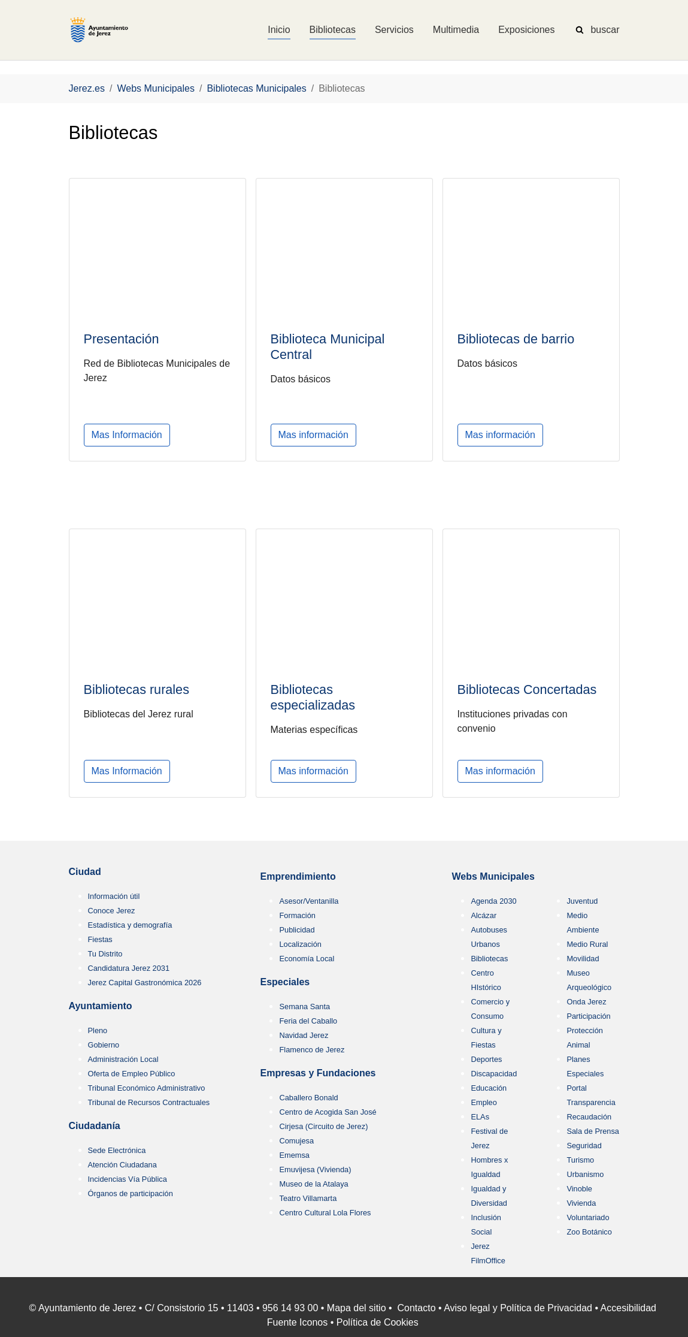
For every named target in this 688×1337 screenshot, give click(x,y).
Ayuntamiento (100, 1006)
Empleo (483, 1102)
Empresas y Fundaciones (317, 1073)
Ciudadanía (94, 1126)
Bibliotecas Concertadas (527, 690)
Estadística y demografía (130, 924)
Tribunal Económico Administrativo (146, 1088)
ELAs (480, 1116)
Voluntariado (587, 1217)
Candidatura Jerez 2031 (129, 968)
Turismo (580, 1159)
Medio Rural (587, 944)
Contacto (417, 1308)
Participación (588, 1016)
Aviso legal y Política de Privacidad (518, 1308)
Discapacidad (494, 1073)
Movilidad (582, 958)
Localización (300, 944)
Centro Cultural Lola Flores (325, 1212)
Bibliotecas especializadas (313, 697)
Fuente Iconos (297, 1322)
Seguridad (583, 1145)
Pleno (98, 1030)
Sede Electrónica (117, 1150)
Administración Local (123, 1059)
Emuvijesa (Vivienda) (315, 1169)
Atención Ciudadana (122, 1164)
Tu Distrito (105, 953)
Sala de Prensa (592, 1131)
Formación (297, 915)
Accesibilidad (628, 1308)
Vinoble (579, 1188)
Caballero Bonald (308, 1097)
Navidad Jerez (303, 1035)
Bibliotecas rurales (136, 689)
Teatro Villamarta (308, 1198)
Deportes (486, 1059)
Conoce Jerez (111, 910)
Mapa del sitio (356, 1308)
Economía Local (306, 958)
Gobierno (104, 1044)
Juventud (582, 901)
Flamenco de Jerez (311, 1049)
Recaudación (588, 1116)
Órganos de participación (130, 1193)
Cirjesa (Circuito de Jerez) (323, 1126)
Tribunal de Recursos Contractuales (149, 1102)
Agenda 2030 (493, 901)
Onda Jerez (586, 1001)
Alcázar (483, 915)
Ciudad (85, 872)
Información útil (114, 896)
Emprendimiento (297, 876)
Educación (489, 1088)
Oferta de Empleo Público (131, 1073)
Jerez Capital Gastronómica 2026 (145, 982)
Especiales (285, 982)
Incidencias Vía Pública (127, 1179)
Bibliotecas (489, 958)
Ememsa (294, 1155)
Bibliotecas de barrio (516, 338)
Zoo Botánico (588, 1231)
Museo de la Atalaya (313, 1183)
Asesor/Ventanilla (308, 901)
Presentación (121, 338)
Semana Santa (304, 1006)
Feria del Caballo (308, 1020)
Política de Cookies (378, 1322)
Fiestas (100, 939)
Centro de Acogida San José (327, 1111)
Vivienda (581, 1203)
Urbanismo (585, 1174)
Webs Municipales (492, 876)
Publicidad (296, 929)
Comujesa (296, 1140)
